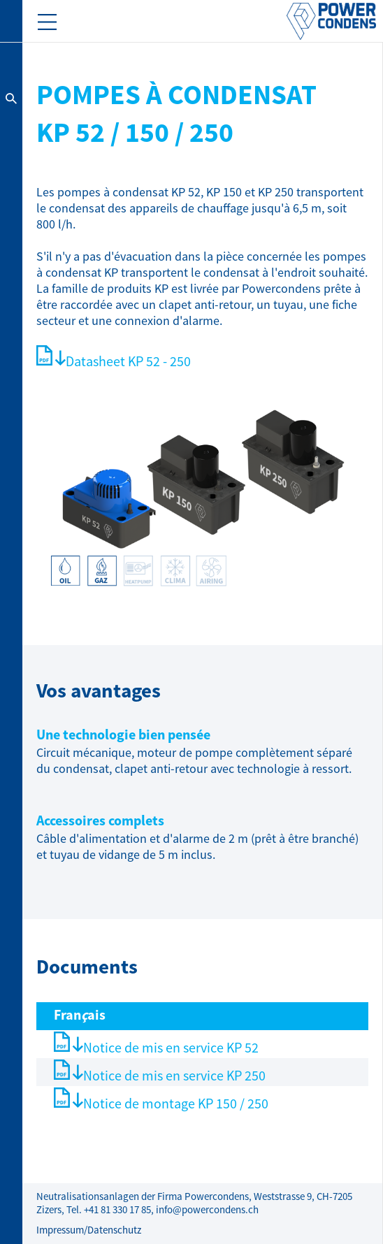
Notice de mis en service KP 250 (174, 1076)
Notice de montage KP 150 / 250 (175, 1104)
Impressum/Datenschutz (88, 1230)
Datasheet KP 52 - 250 (128, 361)
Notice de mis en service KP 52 (171, 1048)
